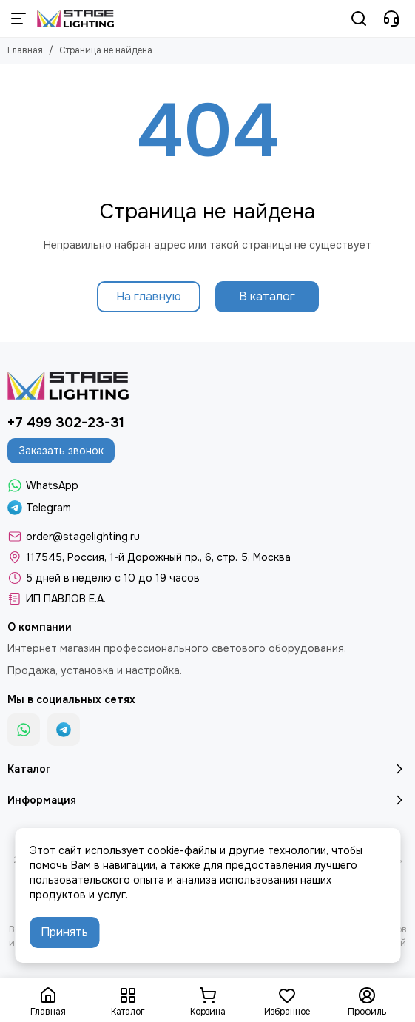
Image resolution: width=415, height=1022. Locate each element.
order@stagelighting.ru (83, 536)
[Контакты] (391, 18)
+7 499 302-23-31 (65, 422)
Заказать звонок (61, 450)
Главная (25, 50)
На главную (148, 296)
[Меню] (18, 18)
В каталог (267, 296)
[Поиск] (359, 18)
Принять (64, 932)
